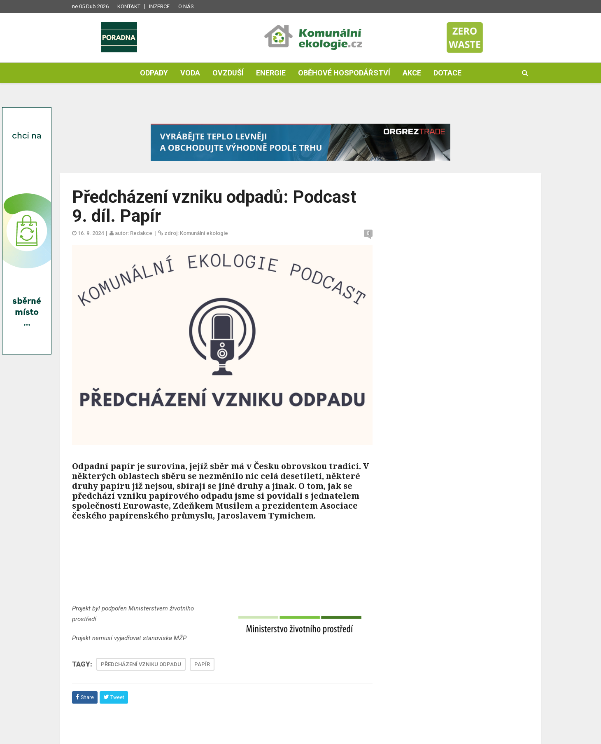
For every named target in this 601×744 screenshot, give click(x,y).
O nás (186, 6)
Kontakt (128, 6)
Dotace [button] (447, 72)
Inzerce (159, 6)
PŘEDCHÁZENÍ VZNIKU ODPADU (141, 664)
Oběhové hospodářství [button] (344, 72)
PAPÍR (202, 664)
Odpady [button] (154, 72)
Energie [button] (271, 72)
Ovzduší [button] (228, 72)
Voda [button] (190, 72)
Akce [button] (412, 72)
